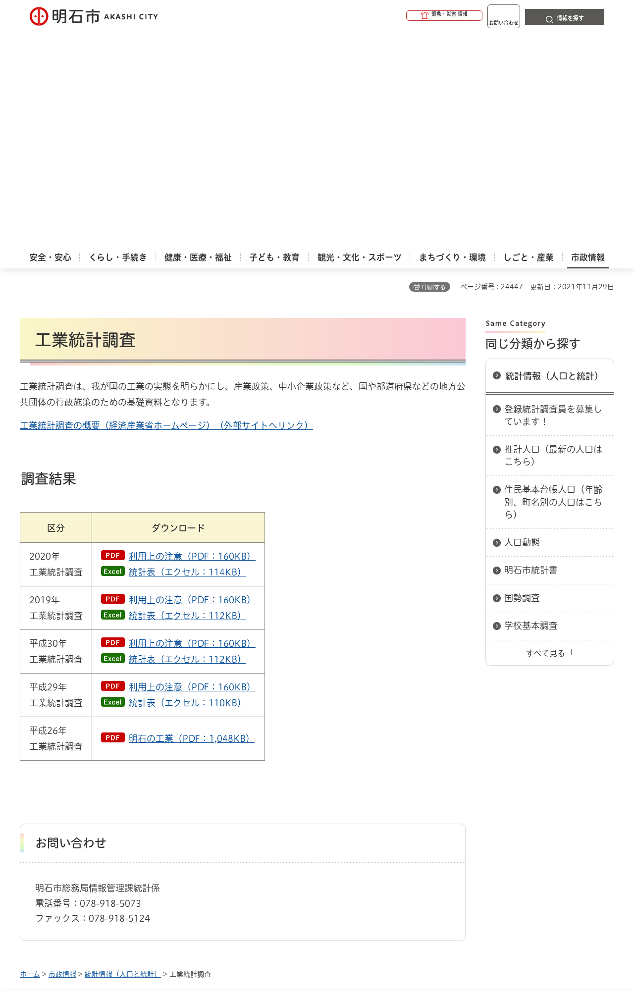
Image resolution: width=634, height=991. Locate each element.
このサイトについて (101, 792)
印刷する (434, 70)
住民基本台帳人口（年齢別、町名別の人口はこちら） (553, 284)
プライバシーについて (379, 792)
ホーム (30, 756)
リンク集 (476, 792)
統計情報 (347, 941)
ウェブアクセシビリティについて (238, 792)
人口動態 (522, 324)
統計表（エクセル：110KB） (187, 485)
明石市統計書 (531, 352)
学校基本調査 (531, 408)
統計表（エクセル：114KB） (187, 354)
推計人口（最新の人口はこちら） (553, 238)
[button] (406, 15)
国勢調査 (522, 380)
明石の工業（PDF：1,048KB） (192, 521)
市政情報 (62, 756)
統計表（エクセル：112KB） (187, 398)
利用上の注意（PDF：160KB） (192, 338)
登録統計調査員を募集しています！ (553, 198)
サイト (547, 792)
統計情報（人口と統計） (554, 158)
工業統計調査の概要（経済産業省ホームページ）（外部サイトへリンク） (166, 208)
